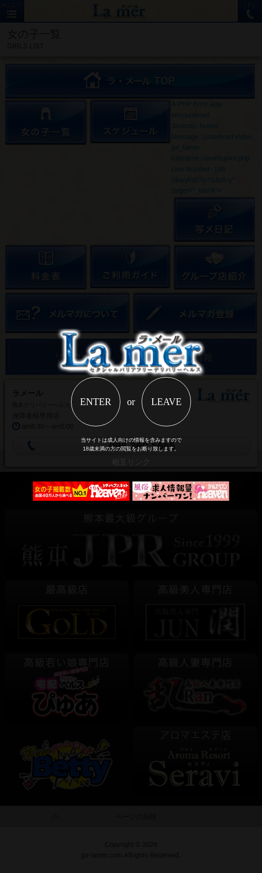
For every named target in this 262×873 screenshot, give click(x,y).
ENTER (95, 401)
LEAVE (166, 401)
